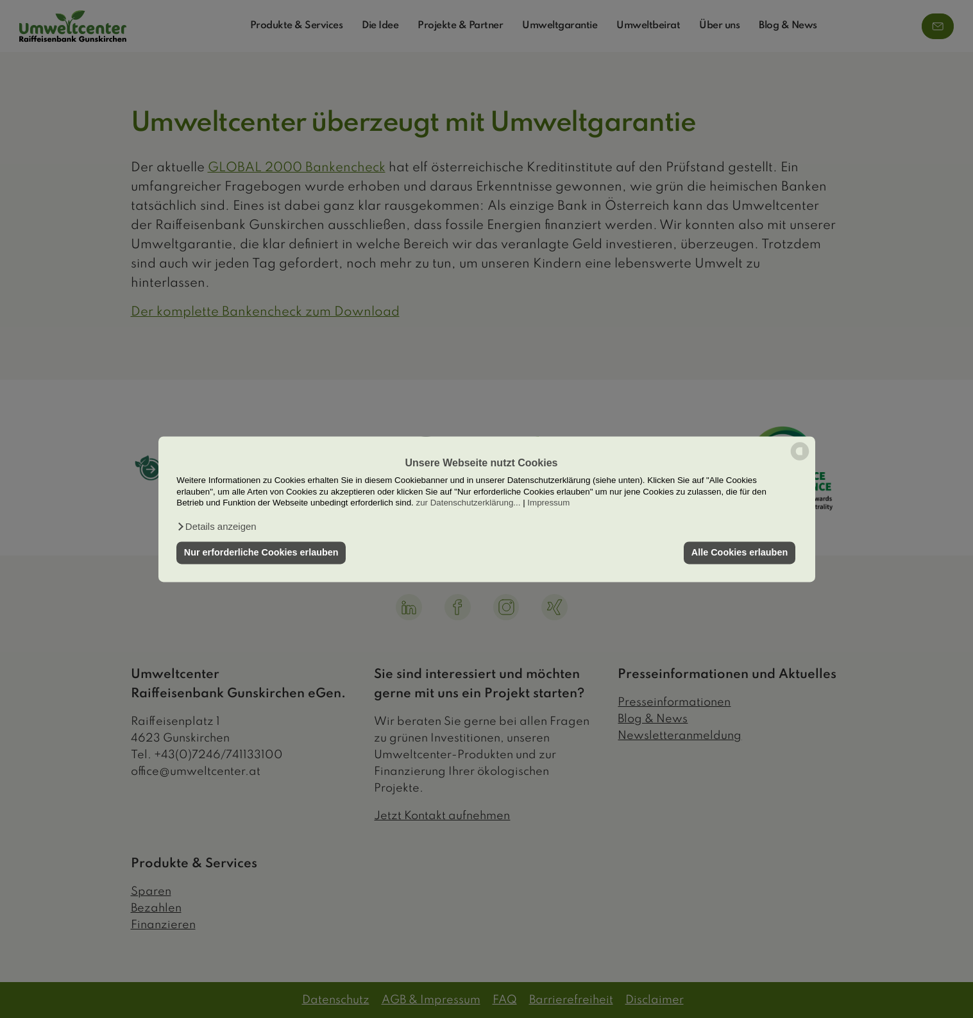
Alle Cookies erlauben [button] (739, 553)
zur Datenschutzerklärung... (468, 502)
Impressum (548, 502)
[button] (216, 527)
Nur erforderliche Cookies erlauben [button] (261, 553)
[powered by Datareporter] (800, 458)
